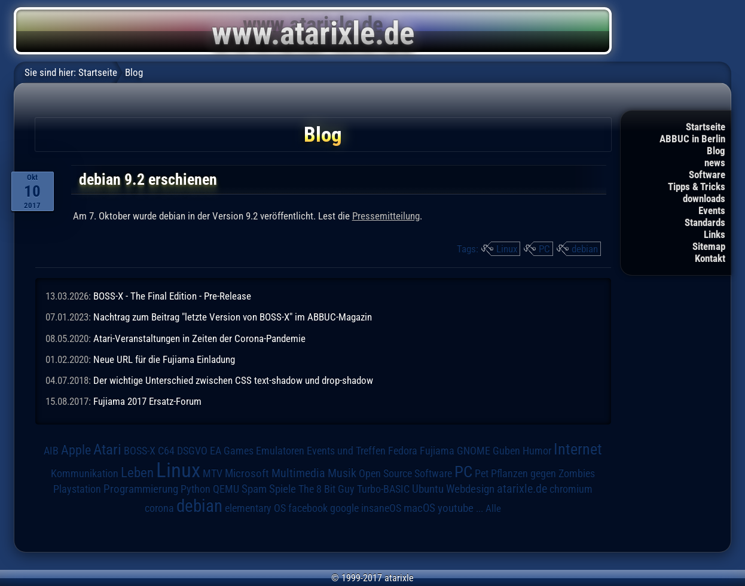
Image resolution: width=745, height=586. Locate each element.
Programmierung (140, 489)
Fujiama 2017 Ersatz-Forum (147, 401)
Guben (506, 451)
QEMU (226, 489)
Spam (254, 489)
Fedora (402, 450)
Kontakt (710, 258)
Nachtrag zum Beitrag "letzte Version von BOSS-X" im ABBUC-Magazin (232, 317)
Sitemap (708, 246)
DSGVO (192, 451)
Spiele (282, 489)
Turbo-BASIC (383, 489)
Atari (107, 449)
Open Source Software (405, 474)
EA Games (232, 451)
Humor (537, 451)
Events (711, 210)
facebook (308, 508)
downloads (704, 199)
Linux (506, 249)
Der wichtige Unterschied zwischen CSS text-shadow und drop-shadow (233, 380)
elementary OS (255, 508)
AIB (51, 451)
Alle (493, 508)
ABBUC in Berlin (692, 139)
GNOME (473, 450)
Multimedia (298, 473)
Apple (76, 449)
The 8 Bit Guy (326, 489)
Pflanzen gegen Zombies (543, 474)
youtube (456, 508)
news (714, 163)
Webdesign (470, 489)
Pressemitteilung (386, 216)
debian (585, 249)
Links (714, 234)
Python (195, 489)
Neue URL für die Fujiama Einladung (164, 359)
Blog (716, 151)
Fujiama (437, 450)
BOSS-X (139, 451)
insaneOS (381, 508)
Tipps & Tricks (696, 187)
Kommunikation (84, 473)
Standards (705, 222)
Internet (578, 449)
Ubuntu (428, 489)
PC (544, 249)
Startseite (705, 127)
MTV (212, 473)
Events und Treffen (346, 451)
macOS (419, 508)
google (344, 508)
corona (159, 508)
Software (707, 175)
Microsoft (247, 473)
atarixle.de (522, 489)
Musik (342, 473)
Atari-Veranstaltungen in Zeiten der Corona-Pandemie (199, 338)
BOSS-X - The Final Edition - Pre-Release (172, 296)
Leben (137, 473)
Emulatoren (280, 450)
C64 (166, 451)
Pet (481, 474)
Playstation (77, 489)
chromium (571, 489)
